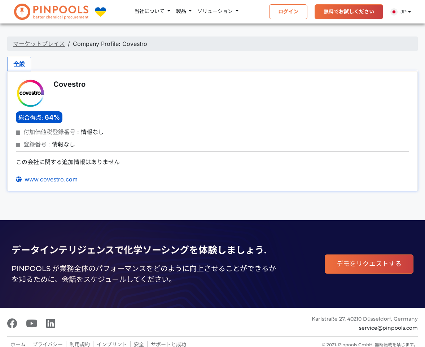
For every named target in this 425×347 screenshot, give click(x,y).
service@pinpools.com (388, 328)
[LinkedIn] (50, 323)
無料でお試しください (349, 11)
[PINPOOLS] (51, 12)
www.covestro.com (51, 179)
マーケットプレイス (39, 43)
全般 (19, 64)
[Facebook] (12, 323)
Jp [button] (398, 12)
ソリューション (215, 11)
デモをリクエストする (369, 264)
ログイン (288, 11)
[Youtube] (31, 323)
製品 (182, 11)
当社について (150, 11)
